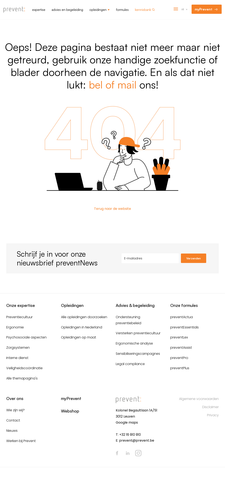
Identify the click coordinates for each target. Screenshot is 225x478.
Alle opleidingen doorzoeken (84, 317)
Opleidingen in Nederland (81, 327)
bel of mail (112, 84)
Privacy (213, 415)
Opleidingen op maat (78, 337)
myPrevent (203, 9)
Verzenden (193, 258)
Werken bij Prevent (21, 440)
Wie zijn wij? (15, 410)
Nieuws (12, 430)
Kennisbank (143, 10)
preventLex (179, 337)
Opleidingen (98, 10)
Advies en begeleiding (67, 10)
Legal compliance (130, 363)
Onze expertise (20, 305)
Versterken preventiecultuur (138, 333)
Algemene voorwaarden (199, 398)
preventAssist (181, 347)
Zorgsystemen (18, 347)
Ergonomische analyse (134, 343)
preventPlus (179, 368)
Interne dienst (17, 357)
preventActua (181, 317)
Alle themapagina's (22, 378)
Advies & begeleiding (135, 305)
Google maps (127, 422)
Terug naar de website (112, 208)
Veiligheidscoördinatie (24, 368)
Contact (13, 420)
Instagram (138, 453)
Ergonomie (15, 327)
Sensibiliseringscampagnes (138, 353)
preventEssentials (184, 327)
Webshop (70, 411)
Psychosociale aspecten (26, 337)
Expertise (38, 10)
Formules (122, 10)
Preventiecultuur (19, 317)
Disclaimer (210, 407)
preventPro (179, 357)
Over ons (14, 398)
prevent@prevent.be (136, 440)
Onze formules (184, 305)
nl (183, 9)
